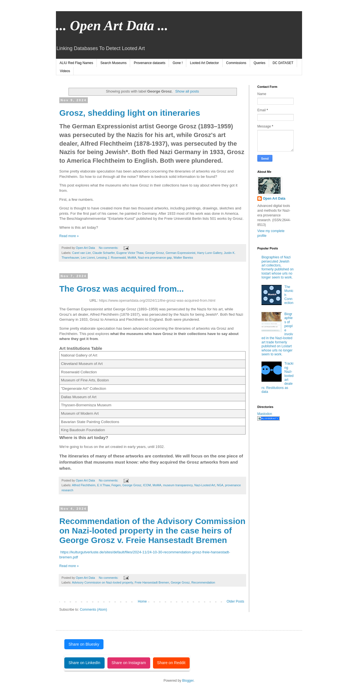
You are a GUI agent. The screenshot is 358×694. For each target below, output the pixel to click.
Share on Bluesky (84, 644)
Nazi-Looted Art (204, 485)
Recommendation (203, 582)
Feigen (116, 485)
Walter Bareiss (183, 257)
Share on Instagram (129, 662)
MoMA (132, 257)
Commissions (236, 63)
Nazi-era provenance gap (155, 257)
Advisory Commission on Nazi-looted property (102, 582)
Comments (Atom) (93, 610)
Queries (259, 63)
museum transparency (178, 485)
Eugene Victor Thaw (129, 252)
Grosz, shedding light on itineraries (129, 112)
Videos (65, 71)
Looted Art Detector (204, 63)
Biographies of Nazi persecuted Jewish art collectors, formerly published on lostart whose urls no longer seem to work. (278, 267)
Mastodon (264, 414)
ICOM (147, 485)
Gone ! (178, 63)
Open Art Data (274, 198)
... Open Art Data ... (112, 25)
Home (142, 601)
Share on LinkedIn (84, 662)
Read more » (69, 236)
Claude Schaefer (103, 252)
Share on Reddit (171, 662)
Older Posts (235, 601)
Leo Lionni (88, 257)
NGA (220, 485)
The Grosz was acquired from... (121, 288)
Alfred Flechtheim (83, 485)
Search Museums (113, 63)
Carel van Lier (81, 252)
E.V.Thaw (103, 485)
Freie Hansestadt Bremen (152, 582)
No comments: (109, 247)
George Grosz (154, 252)
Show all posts (187, 91)
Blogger (188, 681)
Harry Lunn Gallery (209, 252)
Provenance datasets (149, 63)
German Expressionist (180, 252)
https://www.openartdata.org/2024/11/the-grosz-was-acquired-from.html (157, 300)
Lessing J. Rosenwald (111, 257)
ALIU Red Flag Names (76, 63)
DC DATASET (283, 63)
